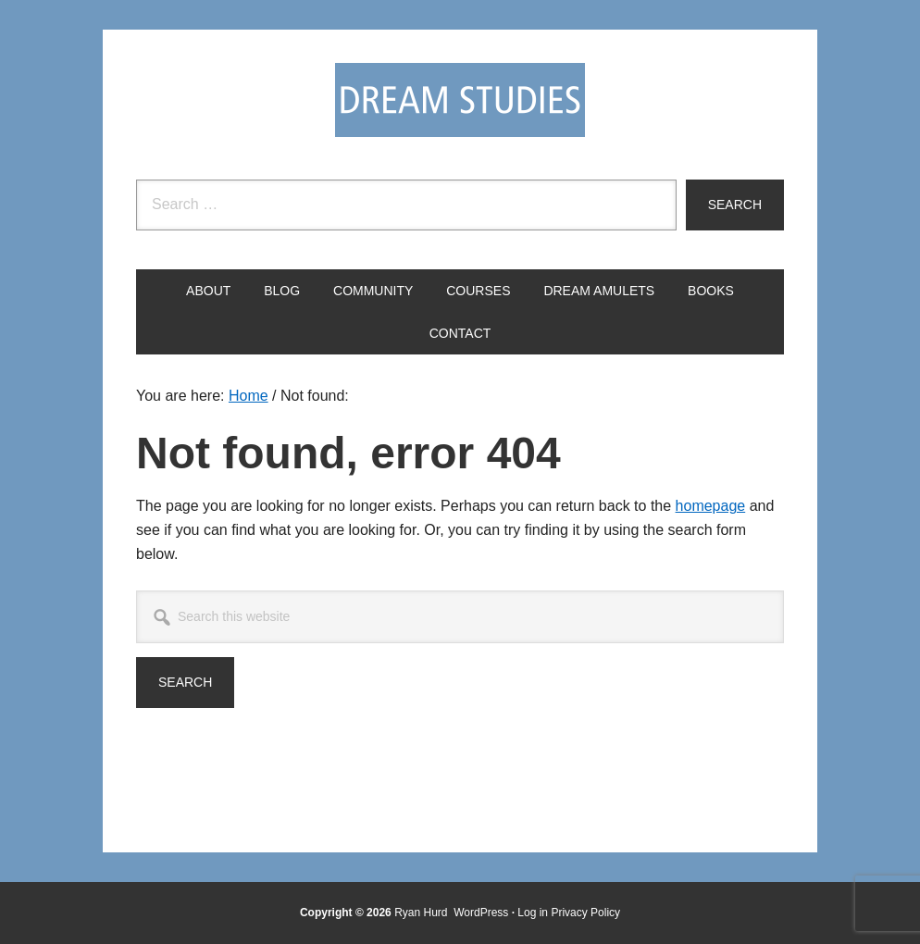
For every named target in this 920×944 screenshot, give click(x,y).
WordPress (481, 912)
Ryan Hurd (422, 912)
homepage (711, 506)
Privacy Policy (585, 912)
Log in (532, 912)
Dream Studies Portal (460, 100)
